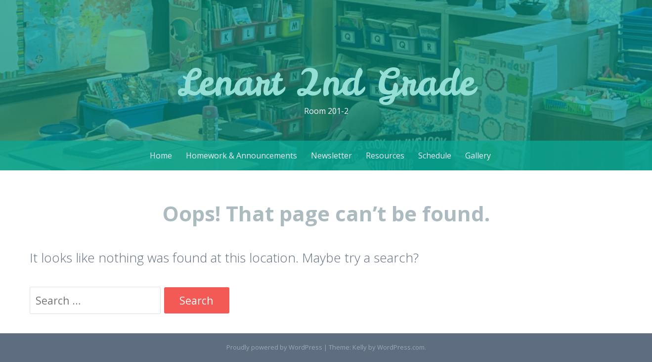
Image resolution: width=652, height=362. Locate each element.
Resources (385, 155)
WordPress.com (401, 347)
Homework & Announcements (241, 155)
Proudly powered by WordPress (274, 347)
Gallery (478, 155)
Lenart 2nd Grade (326, 81)
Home (161, 155)
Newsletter (331, 155)
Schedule (434, 155)
